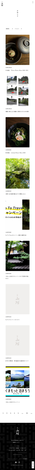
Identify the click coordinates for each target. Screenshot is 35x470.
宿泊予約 (33, 465)
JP (32, 456)
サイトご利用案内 (23, 458)
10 (27, 413)
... (22, 413)
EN (32, 458)
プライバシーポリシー (13, 458)
